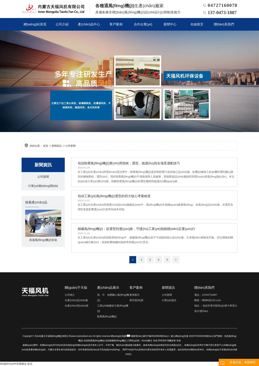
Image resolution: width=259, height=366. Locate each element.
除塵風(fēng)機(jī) (107, 316)
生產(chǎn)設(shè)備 (76, 300)
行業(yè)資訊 (169, 300)
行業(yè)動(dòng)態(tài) (43, 185)
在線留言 (196, 24)
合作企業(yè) (143, 24)
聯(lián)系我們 (224, 24)
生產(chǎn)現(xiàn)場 (76, 305)
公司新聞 (43, 176)
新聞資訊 (57, 145)
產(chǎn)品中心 (89, 24)
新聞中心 (169, 24)
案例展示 (135, 294)
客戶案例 (116, 24)
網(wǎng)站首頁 (35, 24)
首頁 (45, 145)
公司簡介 (70, 294)
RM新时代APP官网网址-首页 (16, 363)
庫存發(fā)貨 (136, 300)
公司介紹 (62, 24)
